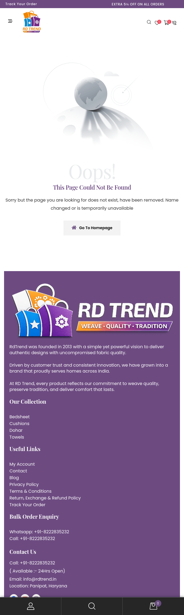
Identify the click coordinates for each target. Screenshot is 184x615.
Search (92, 606)
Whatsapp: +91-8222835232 (39, 532)
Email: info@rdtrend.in (32, 579)
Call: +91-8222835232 (32, 538)
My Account (30, 606)
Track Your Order (21, 4)
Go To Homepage (92, 228)
